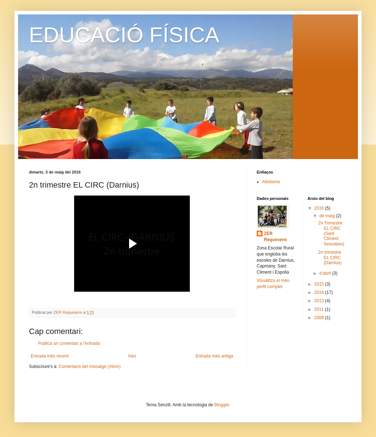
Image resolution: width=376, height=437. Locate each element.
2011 (319, 309)
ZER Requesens (275, 236)
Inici (132, 356)
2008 (319, 317)
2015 (319, 284)
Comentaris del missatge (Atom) (89, 366)
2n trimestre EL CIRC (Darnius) (329, 257)
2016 (319, 208)
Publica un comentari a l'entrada (69, 343)
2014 (319, 292)
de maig (327, 215)
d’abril (325, 273)
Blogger (221, 404)
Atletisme (271, 181)
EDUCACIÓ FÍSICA (124, 35)
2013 (319, 300)
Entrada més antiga (214, 356)
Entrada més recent (50, 356)
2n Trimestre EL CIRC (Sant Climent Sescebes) (331, 233)
